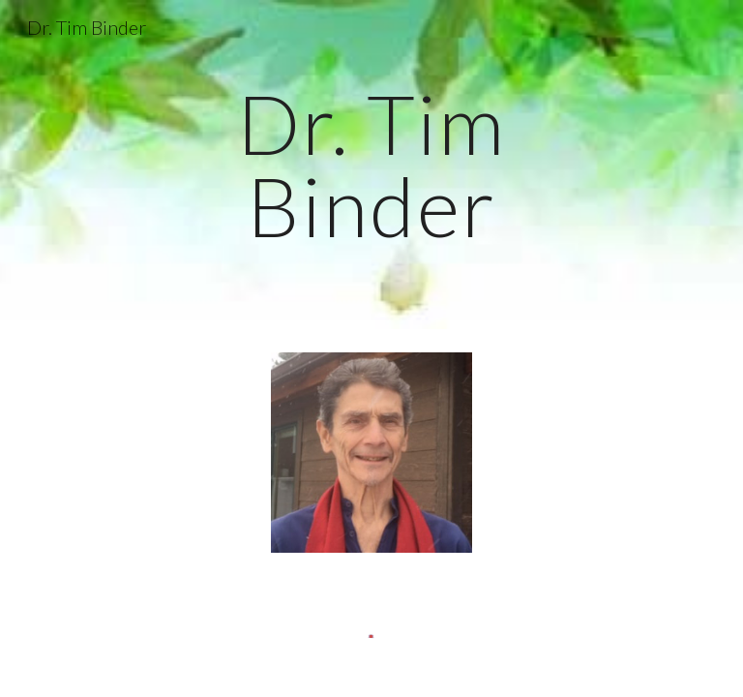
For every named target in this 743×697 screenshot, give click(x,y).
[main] (371, 165)
